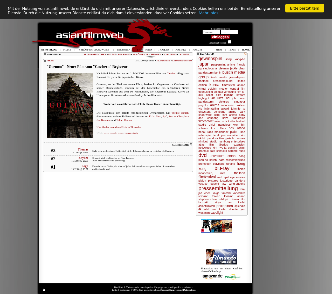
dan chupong (208, 117)
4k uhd (203, 209)
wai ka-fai (219, 209)
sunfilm (232, 147)
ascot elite (213, 94)
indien (241, 168)
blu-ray (222, 168)
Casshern (172, 73)
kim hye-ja (219, 147)
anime (214, 105)
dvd (202, 155)
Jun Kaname (103, 119)
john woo (238, 98)
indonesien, (205, 173)
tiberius (223, 144)
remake (203, 196)
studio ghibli (207, 124)
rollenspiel (204, 135)
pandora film (216, 138)
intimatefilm (211, 108)
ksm (217, 114)
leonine (228, 94)
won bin (239, 124)
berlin (218, 72)
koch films (218, 128)
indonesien (228, 105)
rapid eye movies (234, 177)
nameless (224, 124)
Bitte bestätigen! (305, 8)
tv (226, 121)
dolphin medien (218, 88)
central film (237, 88)
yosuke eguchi (131, 133)
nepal (201, 131)
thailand (239, 173)
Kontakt (164, 290)
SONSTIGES (170, 54)
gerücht (229, 138)
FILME (112, 54)
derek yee (218, 135)
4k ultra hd (221, 98)
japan (106, 133)
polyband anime (225, 111)
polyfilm (203, 105)
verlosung (230, 91)
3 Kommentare (163, 60)
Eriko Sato (155, 116)
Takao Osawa (124, 119)
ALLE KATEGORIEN (95, 54)
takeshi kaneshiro (233, 193)
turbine (230, 163)
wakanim (204, 212)
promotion (204, 163)
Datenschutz (189, 290)
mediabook (222, 131)
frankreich (239, 117)
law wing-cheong (233, 183)
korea (214, 84)
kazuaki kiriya (116, 133)
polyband (219, 163)
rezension (239, 144)
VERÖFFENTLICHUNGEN (147, 54)
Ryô (165, 116)
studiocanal (210, 68)
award (225, 108)
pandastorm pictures (213, 101)
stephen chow (207, 199)
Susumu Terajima (179, 116)
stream (240, 94)
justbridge (226, 180)
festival (240, 121)
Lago (84, 166)
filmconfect (205, 121)
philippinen (225, 206)
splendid (239, 205)
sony (242, 114)
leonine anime (234, 196)
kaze (226, 117)
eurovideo (233, 135)
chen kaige (211, 193)
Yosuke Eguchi (180, 112)
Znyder (83, 158)
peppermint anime (223, 64)
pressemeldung (222, 80)
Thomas (83, 149)
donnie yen (237, 209)
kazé (210, 131)
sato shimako (218, 150)
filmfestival (207, 177)
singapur (239, 101)
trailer (231, 121)
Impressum (176, 290)
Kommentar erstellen (182, 60)
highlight (203, 98)
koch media (219, 77)
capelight (216, 212)
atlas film (206, 144)
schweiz (203, 128)
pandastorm (205, 72)
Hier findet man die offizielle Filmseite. (119, 127)
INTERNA (183, 54)
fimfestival (228, 85)
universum (217, 156)
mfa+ (223, 173)
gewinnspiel (210, 58)
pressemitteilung (218, 188)
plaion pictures (208, 180)
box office (237, 128)
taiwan (216, 196)
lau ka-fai (236, 202)
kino (242, 131)
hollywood (204, 147)
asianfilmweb (206, 205)
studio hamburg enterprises (227, 141)
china (231, 156)
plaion (234, 132)
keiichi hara (216, 159)
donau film (238, 199)
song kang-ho (235, 59)
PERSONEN (124, 54)
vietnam (224, 68)
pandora (240, 180)
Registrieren (224, 28)
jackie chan (237, 68)
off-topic (224, 199)
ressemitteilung (235, 159)
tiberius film (205, 91)
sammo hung (236, 150)
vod (219, 177)
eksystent (204, 111)
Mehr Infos (208, 13)
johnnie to (238, 108)
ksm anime (229, 114)
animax (218, 91)
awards (219, 121)
